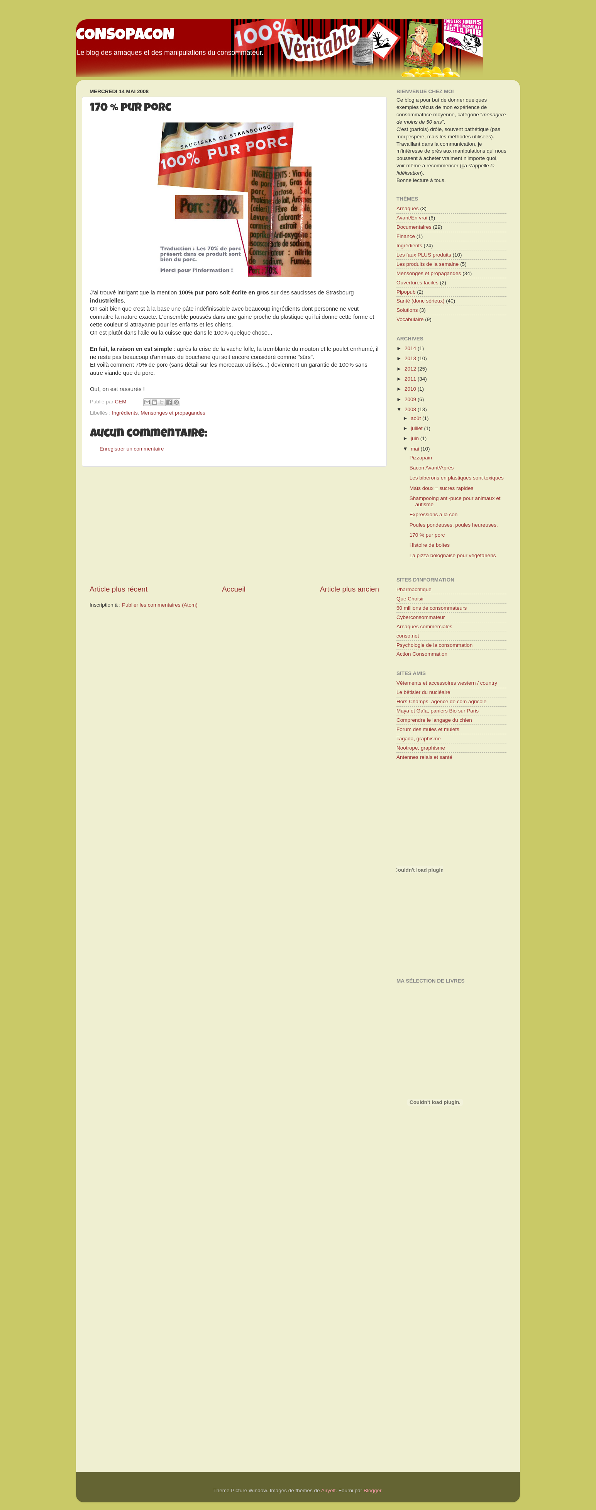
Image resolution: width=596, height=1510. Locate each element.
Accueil (234, 589)
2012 (411, 369)
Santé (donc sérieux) (420, 301)
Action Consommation (421, 654)
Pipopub (406, 292)
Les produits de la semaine (427, 264)
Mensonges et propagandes (173, 413)
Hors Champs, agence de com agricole (441, 701)
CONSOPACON (125, 36)
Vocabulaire (410, 319)
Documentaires (414, 227)
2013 (411, 358)
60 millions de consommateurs (431, 608)
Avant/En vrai (411, 218)
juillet (417, 428)
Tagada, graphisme (418, 738)
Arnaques (407, 208)
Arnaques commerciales (424, 626)
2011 (411, 379)
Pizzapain (421, 458)
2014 (411, 348)
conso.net (407, 636)
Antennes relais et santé (424, 757)
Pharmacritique (414, 589)
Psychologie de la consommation (434, 645)
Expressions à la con (434, 514)
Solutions (407, 310)
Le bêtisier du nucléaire (423, 692)
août (416, 418)
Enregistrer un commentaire (132, 449)
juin (415, 438)
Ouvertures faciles (417, 283)
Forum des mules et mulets (427, 729)
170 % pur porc (427, 535)
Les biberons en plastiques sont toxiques (457, 478)
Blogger (372, 1490)
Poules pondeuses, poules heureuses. (454, 525)
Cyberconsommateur (420, 617)
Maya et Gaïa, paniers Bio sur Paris (437, 711)
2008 (411, 409)
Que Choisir (410, 599)
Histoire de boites (430, 545)
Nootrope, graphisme (420, 748)
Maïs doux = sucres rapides (441, 488)
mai (416, 449)
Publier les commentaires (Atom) (160, 605)
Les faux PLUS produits (423, 255)
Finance (405, 236)
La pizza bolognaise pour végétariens (453, 555)
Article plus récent (118, 589)
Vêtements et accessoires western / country (446, 683)
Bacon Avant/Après (432, 468)
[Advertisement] (234, 525)
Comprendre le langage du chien (434, 720)
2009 (411, 399)
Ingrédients (125, 413)
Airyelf (328, 1490)
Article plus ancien (349, 589)
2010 (411, 389)
